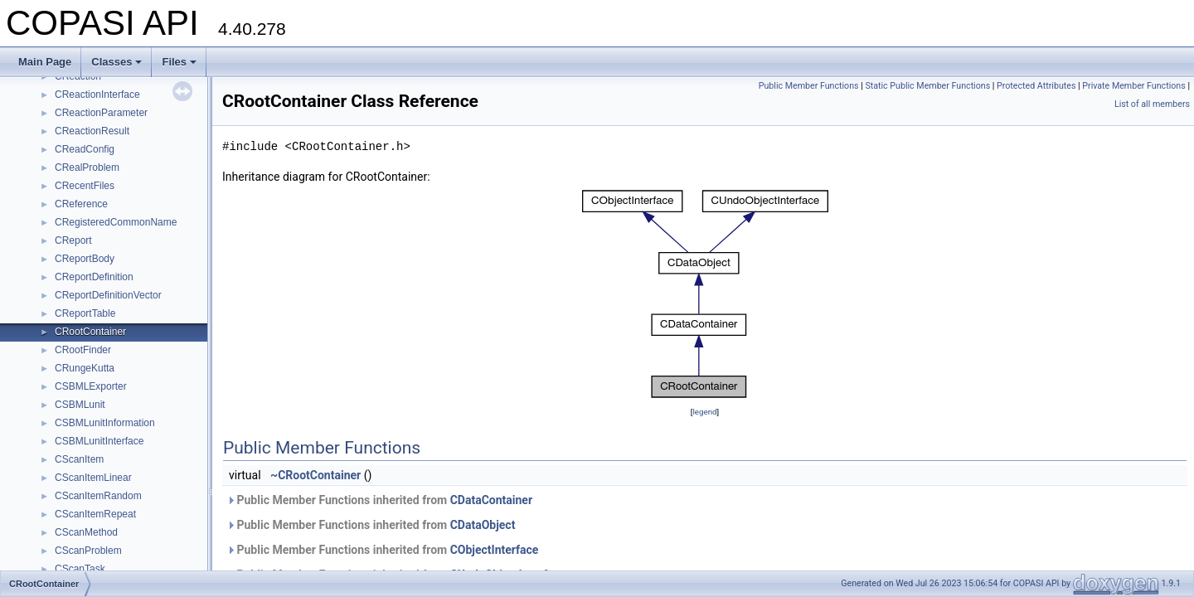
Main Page (44, 62)
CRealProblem (87, 167)
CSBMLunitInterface (99, 441)
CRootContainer (90, 331)
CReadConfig (84, 149)
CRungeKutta (84, 368)
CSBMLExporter (91, 386)
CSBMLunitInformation (105, 423)
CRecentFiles (84, 186)
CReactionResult (92, 131)
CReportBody (84, 259)
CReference (81, 204)
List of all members (1152, 104)
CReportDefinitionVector (108, 295)
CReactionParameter (101, 113)
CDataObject (483, 524)
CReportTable (85, 313)
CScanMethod (86, 532)
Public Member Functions (809, 85)
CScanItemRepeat (95, 514)
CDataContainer (491, 500)
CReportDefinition (94, 277)
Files (179, 62)
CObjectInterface (494, 549)
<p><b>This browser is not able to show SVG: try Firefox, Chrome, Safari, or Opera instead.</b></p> (705, 294)
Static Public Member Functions (927, 85)
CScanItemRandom (98, 496)
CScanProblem (88, 550)
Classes (116, 62)
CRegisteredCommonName (116, 222)
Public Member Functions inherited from (379, 500)
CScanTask (80, 569)
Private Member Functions (1133, 85)
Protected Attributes (1036, 85)
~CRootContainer (315, 475)
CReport (73, 240)
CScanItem (79, 459)
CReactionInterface (97, 94)
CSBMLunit (80, 404)
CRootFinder (83, 350)
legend (704, 411)
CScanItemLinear (93, 477)
